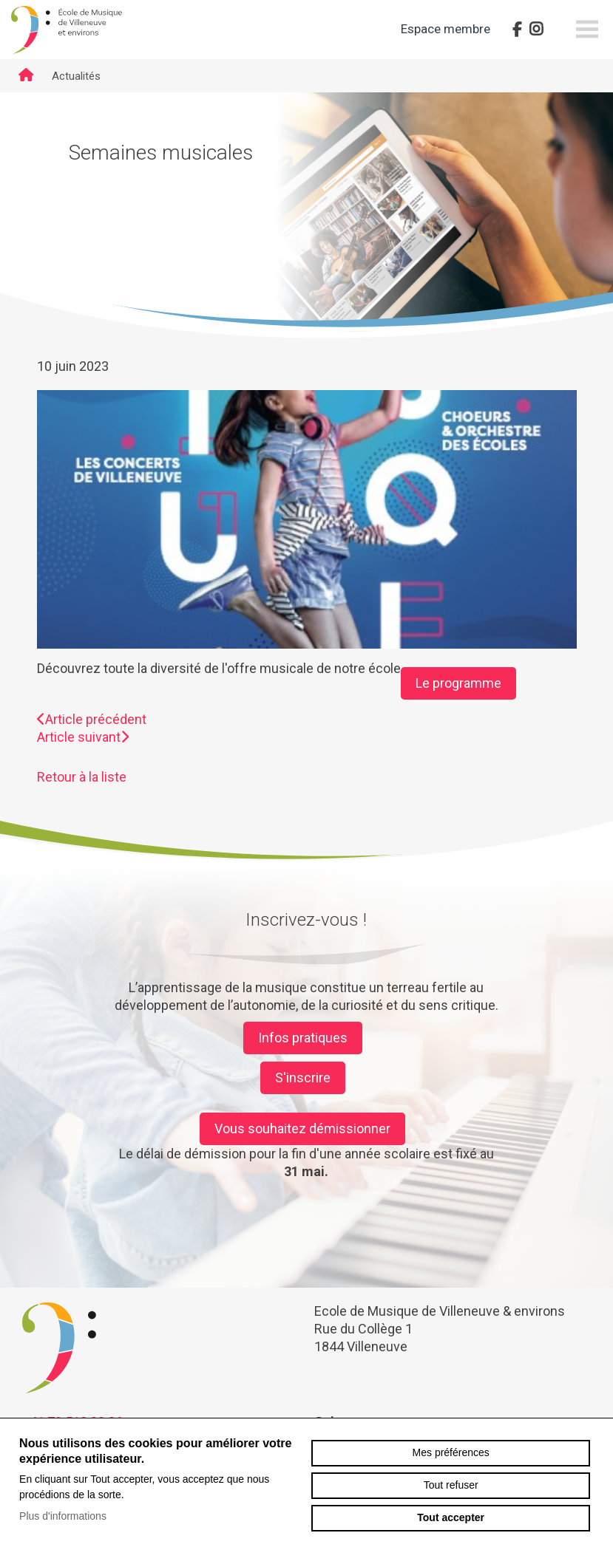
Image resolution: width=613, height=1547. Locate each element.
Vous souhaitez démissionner (302, 1128)
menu (587, 29)
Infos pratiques (303, 1037)
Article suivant (83, 737)
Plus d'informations (62, 1516)
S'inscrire (303, 1077)
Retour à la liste (81, 777)
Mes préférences (451, 1452)
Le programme (458, 683)
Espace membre (445, 28)
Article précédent (91, 719)
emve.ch (66, 29)
